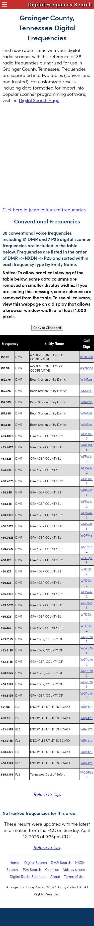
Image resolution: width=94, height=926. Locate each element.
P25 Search (32, 869)
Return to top (46, 794)
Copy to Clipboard (47, 327)
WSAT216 (86, 379)
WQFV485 (86, 537)
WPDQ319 (86, 560)
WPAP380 (86, 357)
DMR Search (61, 862)
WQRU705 (86, 639)
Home (14, 862)
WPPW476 (86, 458)
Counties (52, 869)
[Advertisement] (47, 155)
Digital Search (35, 862)
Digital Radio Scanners (28, 876)
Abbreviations (74, 869)
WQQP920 (86, 774)
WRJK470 (86, 706)
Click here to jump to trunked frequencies (44, 209)
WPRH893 (86, 436)
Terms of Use (74, 876)
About (55, 876)
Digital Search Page (39, 100)
